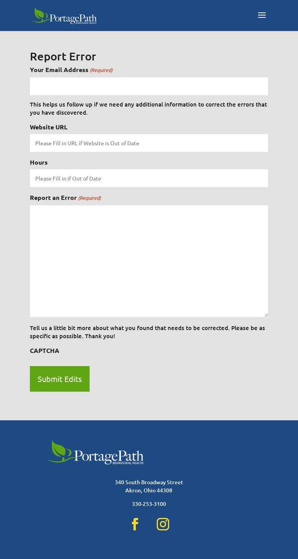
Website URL (49, 127)
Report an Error (65, 197)
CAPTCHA (44, 350)
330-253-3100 (149, 503)
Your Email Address (71, 69)
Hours (39, 162)
